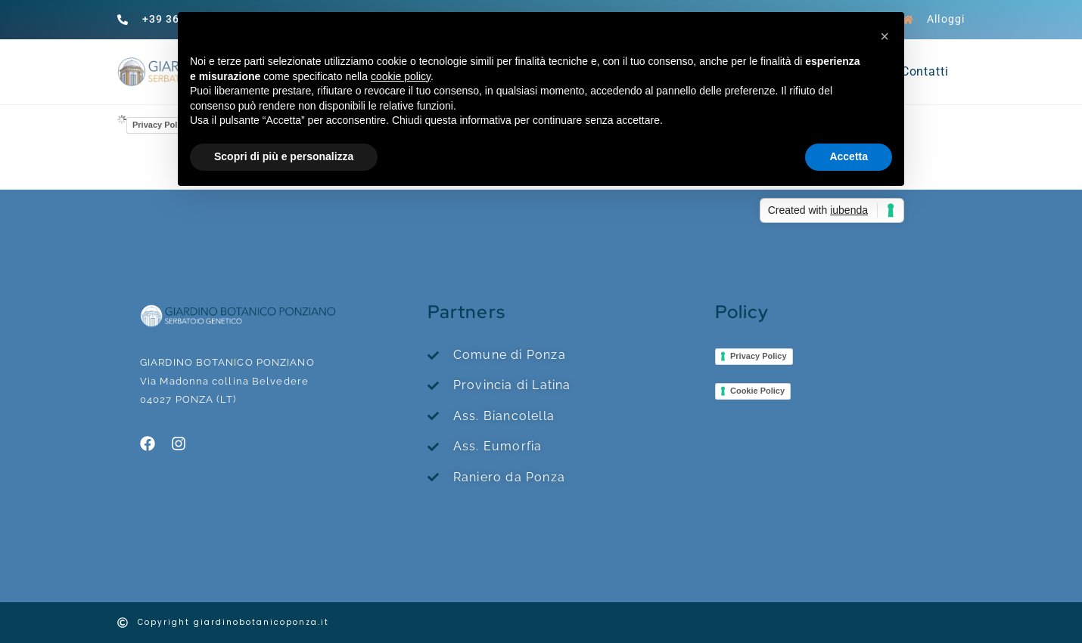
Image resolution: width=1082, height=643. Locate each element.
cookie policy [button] (401, 76)
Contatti (925, 71)
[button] (884, 36)
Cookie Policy (757, 390)
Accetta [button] (848, 156)
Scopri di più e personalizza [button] (283, 156)
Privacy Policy (160, 124)
